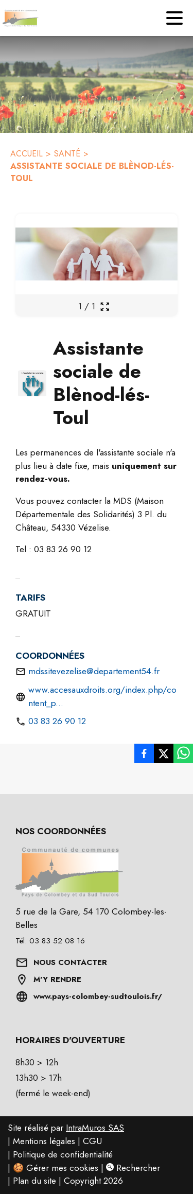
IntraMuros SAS (95, 1127)
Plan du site (34, 1180)
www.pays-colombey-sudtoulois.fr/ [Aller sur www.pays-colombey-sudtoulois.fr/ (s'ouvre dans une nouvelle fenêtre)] (97, 996)
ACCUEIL (26, 154)
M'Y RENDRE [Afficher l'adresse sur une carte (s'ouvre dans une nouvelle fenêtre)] (57, 979)
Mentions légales (44, 1141)
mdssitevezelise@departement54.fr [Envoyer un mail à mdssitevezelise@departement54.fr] (94, 671)
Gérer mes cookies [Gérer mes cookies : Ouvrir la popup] (62, 1168)
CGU (92, 1141)
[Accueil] (18, 18)
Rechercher (133, 1168)
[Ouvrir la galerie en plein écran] (104, 306)
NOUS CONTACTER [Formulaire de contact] (70, 962)
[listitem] (144, 753)
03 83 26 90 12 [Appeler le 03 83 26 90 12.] (57, 721)
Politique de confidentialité (63, 1154)
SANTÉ (67, 154)
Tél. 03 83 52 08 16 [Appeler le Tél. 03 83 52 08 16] (50, 940)
